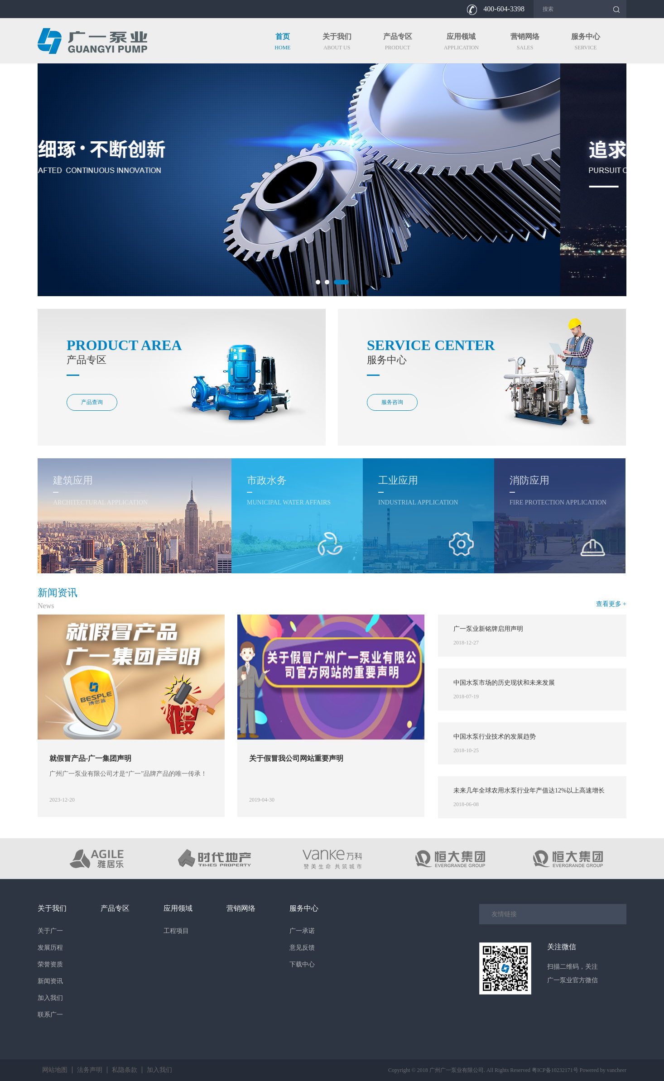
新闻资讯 (50, 981)
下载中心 (302, 964)
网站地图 (54, 1070)
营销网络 (240, 908)
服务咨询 (392, 402)
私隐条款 (124, 1070)
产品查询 (92, 402)
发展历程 (50, 947)
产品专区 (115, 908)
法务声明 (89, 1070)
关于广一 (50, 930)
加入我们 (50, 998)
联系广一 (50, 1014)
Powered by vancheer (603, 1070)
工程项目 (176, 930)
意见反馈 (302, 947)
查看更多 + (611, 604)
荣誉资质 (50, 964)
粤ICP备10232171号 (555, 1070)
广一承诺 (302, 930)
